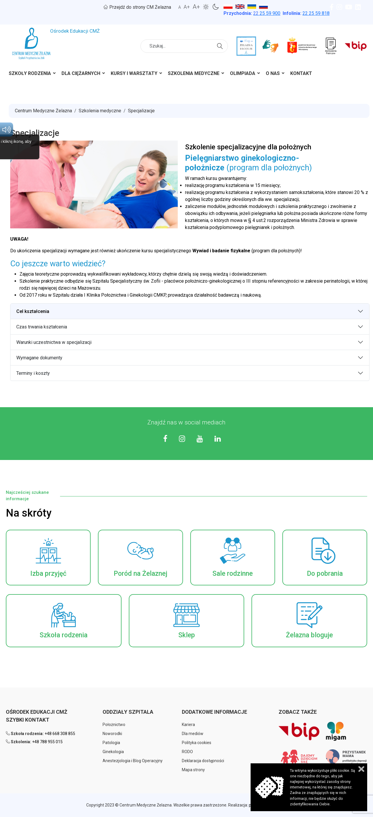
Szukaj (221, 45)
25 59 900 (266, 13)
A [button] (179, 7)
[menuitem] (29, 74)
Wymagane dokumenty (39, 358)
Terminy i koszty (33, 373)
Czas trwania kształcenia (41, 327)
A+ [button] (187, 7)
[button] (48, 558)
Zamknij (361, 769)
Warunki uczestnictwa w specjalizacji (54, 342)
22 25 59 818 (316, 13)
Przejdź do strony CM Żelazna (137, 7)
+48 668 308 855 (60, 733)
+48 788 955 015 (47, 741)
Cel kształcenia (32, 311)
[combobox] (184, 46)
